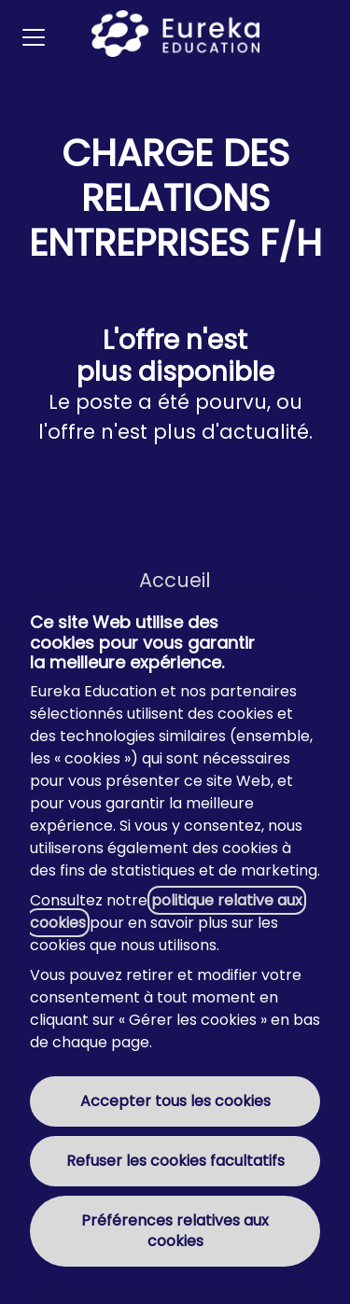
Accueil (175, 580)
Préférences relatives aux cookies (175, 1231)
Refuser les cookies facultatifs (175, 1160)
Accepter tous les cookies (175, 1101)
